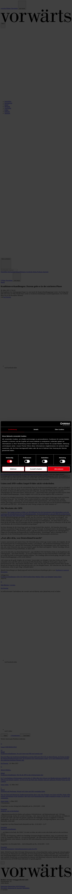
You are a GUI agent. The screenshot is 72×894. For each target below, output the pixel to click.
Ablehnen (13, 469)
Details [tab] (36, 429)
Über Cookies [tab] (59, 429)
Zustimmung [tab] (12, 429)
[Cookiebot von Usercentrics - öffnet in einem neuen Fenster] (61, 424)
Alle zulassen (58, 469)
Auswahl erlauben (36, 469)
